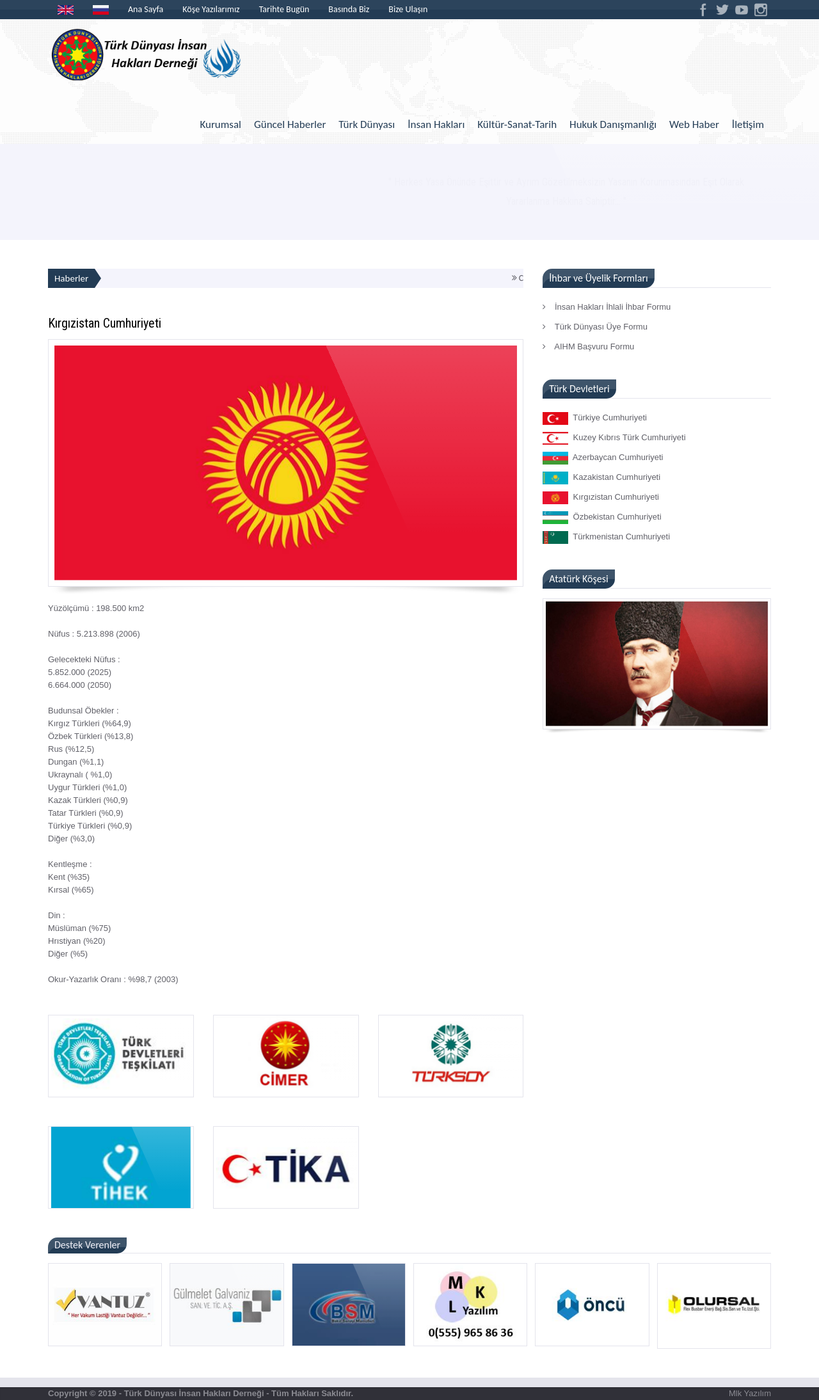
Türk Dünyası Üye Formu (595, 326)
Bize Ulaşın (407, 9)
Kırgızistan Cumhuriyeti (601, 497)
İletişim (748, 124)
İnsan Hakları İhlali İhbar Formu (607, 307)
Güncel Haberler (290, 124)
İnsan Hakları (436, 124)
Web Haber (694, 124)
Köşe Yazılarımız (210, 9)
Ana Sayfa (145, 9)
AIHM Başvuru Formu (588, 346)
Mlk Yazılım (750, 1393)
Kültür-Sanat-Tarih (517, 124)
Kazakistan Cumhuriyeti (601, 478)
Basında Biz (348, 9)
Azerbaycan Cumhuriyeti (603, 458)
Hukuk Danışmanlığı (612, 124)
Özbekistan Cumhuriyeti (602, 517)
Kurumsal (220, 124)
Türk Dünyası (366, 124)
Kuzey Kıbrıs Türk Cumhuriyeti (614, 438)
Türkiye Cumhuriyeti (595, 418)
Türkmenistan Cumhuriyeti (606, 537)
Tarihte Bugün (284, 9)
